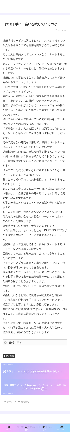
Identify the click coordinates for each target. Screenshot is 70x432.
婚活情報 (9, 356)
